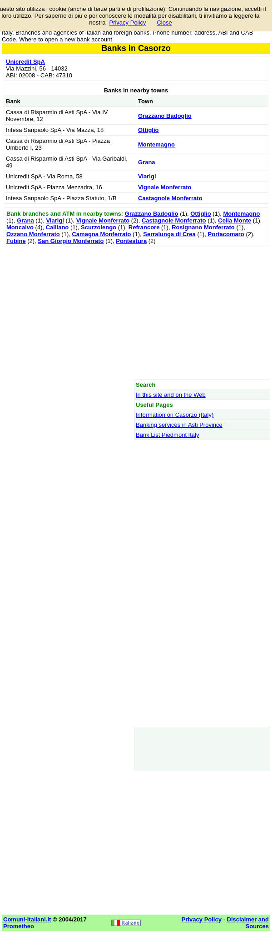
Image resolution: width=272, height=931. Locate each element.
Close (164, 22)
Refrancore (144, 227)
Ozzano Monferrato (33, 234)
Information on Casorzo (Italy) (174, 414)
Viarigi (147, 176)
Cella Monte (234, 220)
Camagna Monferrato (101, 234)
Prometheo (18, 926)
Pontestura (131, 241)
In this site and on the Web (171, 394)
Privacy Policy (127, 22)
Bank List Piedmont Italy (167, 434)
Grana (146, 162)
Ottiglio (148, 129)
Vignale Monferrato (165, 187)
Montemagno (156, 144)
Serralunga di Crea (169, 234)
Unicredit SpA (25, 61)
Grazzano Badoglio (165, 115)
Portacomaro (226, 234)
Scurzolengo (98, 227)
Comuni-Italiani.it (27, 919)
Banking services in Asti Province (179, 424)
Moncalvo (20, 227)
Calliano (57, 227)
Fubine (16, 241)
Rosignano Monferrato (203, 227)
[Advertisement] (136, 313)
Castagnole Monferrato (170, 198)
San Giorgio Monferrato (71, 241)
